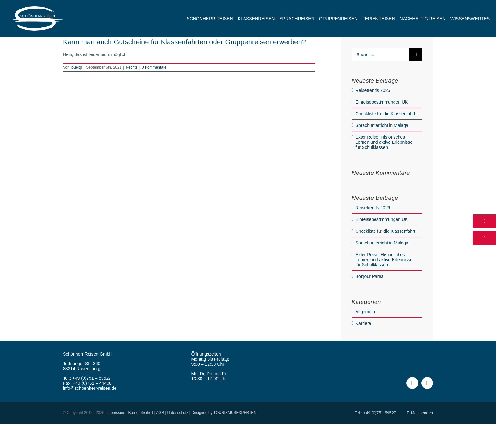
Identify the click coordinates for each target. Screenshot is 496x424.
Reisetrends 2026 (373, 90)
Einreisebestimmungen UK (382, 101)
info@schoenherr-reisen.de (89, 388)
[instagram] (427, 383)
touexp (76, 67)
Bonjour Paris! (369, 276)
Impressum (115, 412)
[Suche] (415, 54)
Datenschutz (177, 412)
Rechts (131, 67)
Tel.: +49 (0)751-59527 (375, 412)
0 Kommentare (154, 67)
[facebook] (412, 383)
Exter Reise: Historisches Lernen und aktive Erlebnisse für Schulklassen (384, 142)
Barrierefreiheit (140, 412)
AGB (160, 412)
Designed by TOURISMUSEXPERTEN (224, 412)
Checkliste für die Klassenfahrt (385, 113)
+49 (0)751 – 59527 (91, 378)
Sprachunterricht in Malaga (382, 125)
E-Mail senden (420, 412)
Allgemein (365, 311)
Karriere (363, 323)
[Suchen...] (380, 54)
